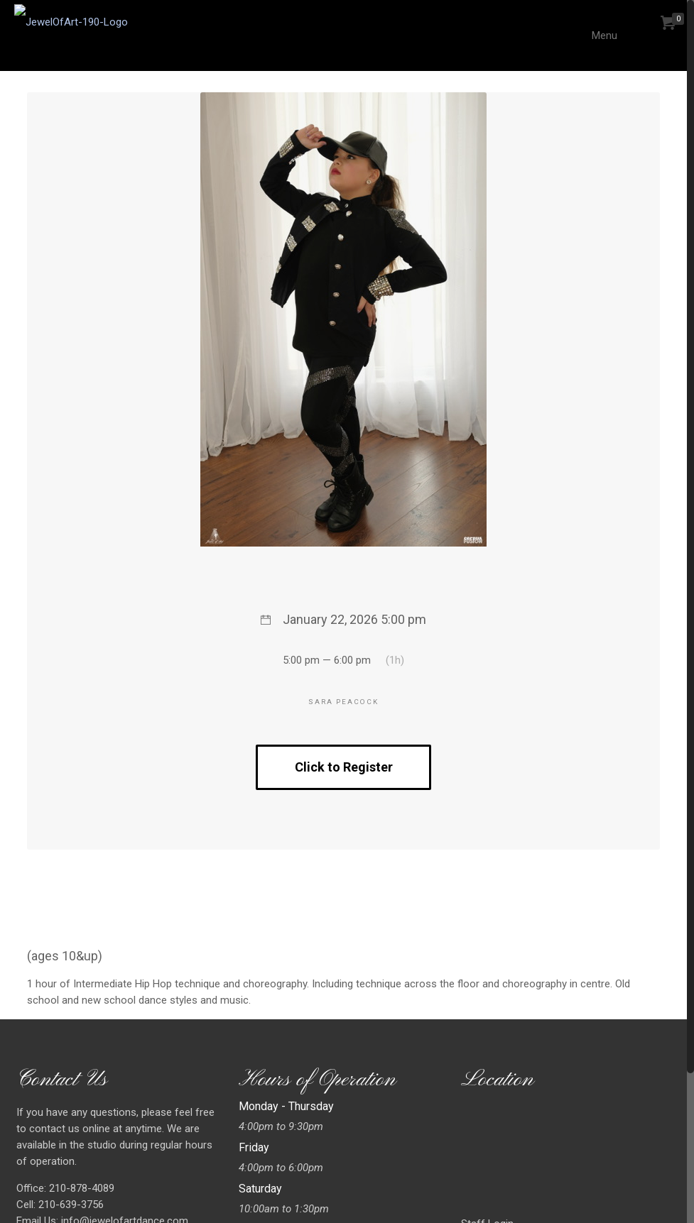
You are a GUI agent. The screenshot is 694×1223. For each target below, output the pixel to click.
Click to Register (344, 766)
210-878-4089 (80, 1188)
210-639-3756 (70, 1204)
